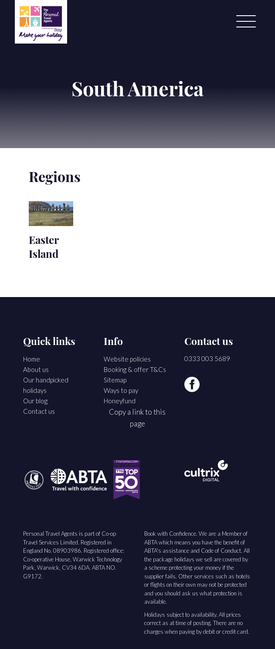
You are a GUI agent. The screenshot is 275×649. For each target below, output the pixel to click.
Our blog (35, 401)
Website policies (127, 359)
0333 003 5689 (207, 358)
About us (36, 369)
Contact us (39, 411)
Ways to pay (121, 390)
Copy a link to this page (137, 417)
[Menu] (246, 22)
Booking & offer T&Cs (135, 369)
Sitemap (115, 380)
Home (31, 359)
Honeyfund (120, 401)
